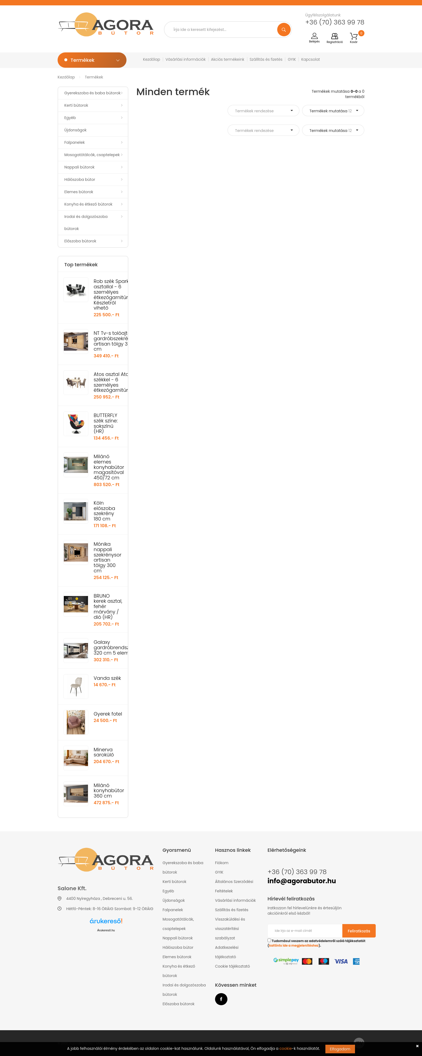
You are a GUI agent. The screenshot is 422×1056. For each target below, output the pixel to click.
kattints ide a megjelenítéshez (294, 945)
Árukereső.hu (106, 930)
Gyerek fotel (108, 713)
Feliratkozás (359, 931)
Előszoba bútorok (80, 241)
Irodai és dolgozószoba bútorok (86, 222)
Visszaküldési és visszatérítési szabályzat (230, 929)
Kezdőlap (151, 59)
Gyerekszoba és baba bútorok (92, 93)
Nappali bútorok (79, 167)
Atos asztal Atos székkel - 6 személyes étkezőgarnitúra (112, 382)
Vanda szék (107, 678)
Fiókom (221, 862)
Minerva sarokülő (104, 752)
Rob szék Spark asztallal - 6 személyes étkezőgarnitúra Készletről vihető (112, 294)
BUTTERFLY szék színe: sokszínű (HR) (106, 423)
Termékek (94, 77)
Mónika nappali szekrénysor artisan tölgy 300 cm (107, 557)
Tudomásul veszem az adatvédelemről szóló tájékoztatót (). (316, 943)
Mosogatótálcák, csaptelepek (92, 154)
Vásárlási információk (186, 59)
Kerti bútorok (76, 105)
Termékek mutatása (331, 111)
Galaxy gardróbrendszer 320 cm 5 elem (114, 647)
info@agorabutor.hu (302, 881)
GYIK (292, 59)
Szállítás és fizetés (266, 59)
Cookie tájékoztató (232, 966)
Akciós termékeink (227, 59)
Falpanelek (74, 142)
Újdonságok (75, 130)
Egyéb (70, 117)
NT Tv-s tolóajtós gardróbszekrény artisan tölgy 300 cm (114, 341)
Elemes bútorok (78, 192)
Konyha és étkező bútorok (88, 204)
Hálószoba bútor (79, 179)
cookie (285, 1048)
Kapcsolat (310, 59)
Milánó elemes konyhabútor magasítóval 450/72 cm (109, 467)
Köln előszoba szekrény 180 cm (104, 511)
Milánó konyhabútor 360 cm (109, 790)
